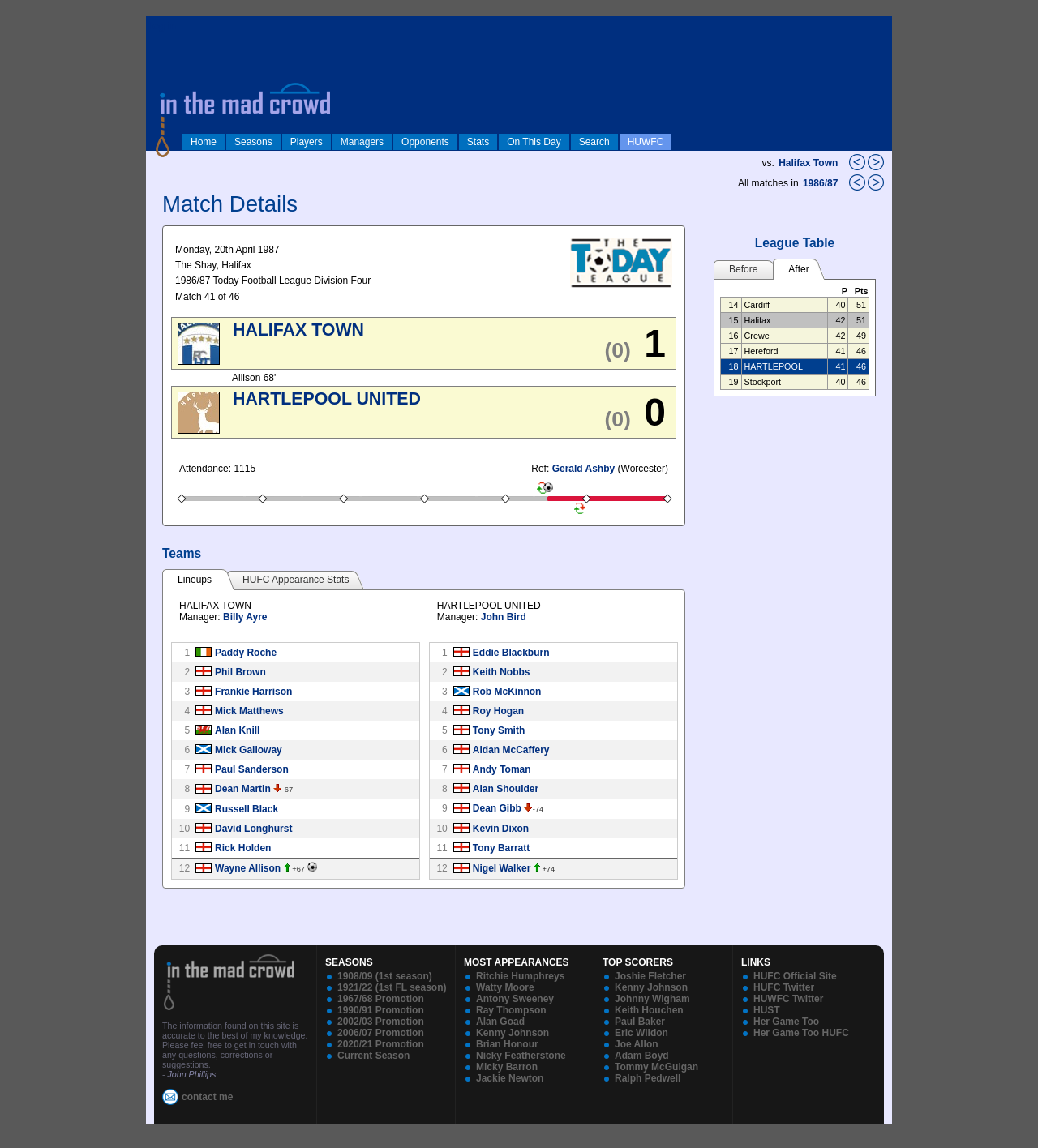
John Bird (503, 617)
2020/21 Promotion (380, 1044)
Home (204, 142)
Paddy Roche (246, 652)
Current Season (373, 1055)
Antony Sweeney (515, 998)
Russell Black (246, 809)
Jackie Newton (509, 1078)
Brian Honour (507, 1044)
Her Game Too (786, 1021)
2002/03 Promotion (380, 1021)
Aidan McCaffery (511, 750)
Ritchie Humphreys (520, 976)
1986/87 (822, 183)
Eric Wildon (641, 1033)
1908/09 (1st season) (384, 976)
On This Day (533, 142)
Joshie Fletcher (650, 976)
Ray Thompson (511, 1010)
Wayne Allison (248, 868)
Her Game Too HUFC (801, 1033)
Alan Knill (237, 730)
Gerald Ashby (584, 468)
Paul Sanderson (252, 769)
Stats (478, 142)
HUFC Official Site (795, 976)
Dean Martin (243, 789)
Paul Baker (640, 1021)
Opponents (425, 142)
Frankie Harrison (253, 691)
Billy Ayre (245, 617)
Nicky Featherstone (521, 1055)
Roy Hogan (498, 711)
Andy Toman (502, 769)
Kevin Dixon (501, 828)
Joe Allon (636, 1044)
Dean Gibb (497, 808)
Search (594, 142)
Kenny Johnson (512, 1033)
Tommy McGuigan (656, 1067)
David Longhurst (253, 828)
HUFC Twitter (783, 987)
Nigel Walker (502, 868)
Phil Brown (240, 672)
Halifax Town (808, 163)
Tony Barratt (501, 848)
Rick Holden (243, 848)
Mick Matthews (249, 711)
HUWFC (646, 142)
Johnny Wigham (652, 998)
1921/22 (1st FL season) (392, 987)
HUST (766, 1010)
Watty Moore (505, 987)
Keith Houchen (649, 1010)
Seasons (253, 142)
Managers (362, 142)
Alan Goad (500, 1021)
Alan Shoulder (505, 789)
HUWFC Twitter (788, 998)
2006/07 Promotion (380, 1033)
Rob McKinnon (507, 691)
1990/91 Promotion (380, 1010)
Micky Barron (507, 1067)
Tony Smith (499, 730)
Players (306, 142)
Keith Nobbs (501, 672)
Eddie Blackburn (511, 652)
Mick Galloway (248, 750)
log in (163, 26)
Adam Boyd (642, 1055)
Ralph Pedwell (647, 1078)
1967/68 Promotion (380, 998)
